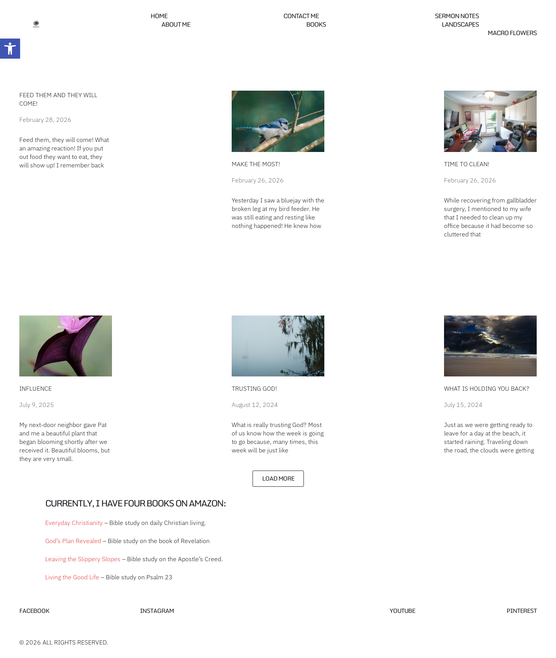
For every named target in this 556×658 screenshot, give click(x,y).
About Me (175, 24)
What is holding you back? (486, 388)
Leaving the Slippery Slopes (82, 559)
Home (159, 16)
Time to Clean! (466, 164)
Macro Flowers (512, 33)
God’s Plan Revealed (73, 541)
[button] (10, 49)
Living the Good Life (72, 577)
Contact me (301, 16)
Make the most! (256, 164)
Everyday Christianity (74, 522)
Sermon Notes (457, 16)
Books (316, 24)
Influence (35, 388)
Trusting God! (254, 388)
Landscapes (460, 24)
